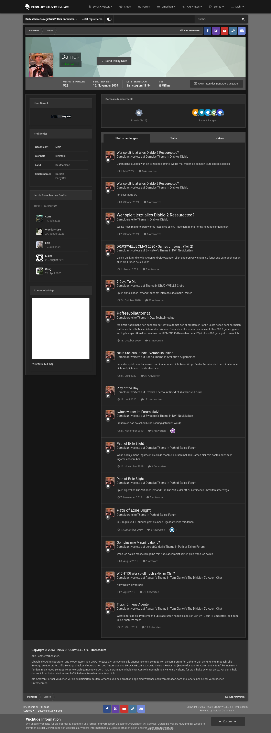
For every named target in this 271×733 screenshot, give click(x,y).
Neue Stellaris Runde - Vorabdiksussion (145, 353)
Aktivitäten (193, 6)
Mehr (238, 6)
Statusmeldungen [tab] (127, 138)
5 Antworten (147, 171)
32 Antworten (154, 300)
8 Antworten (151, 269)
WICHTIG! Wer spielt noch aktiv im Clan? (146, 573)
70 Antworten (149, 592)
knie (47, 242)
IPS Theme (29, 707)
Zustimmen (228, 721)
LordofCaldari (154, 546)
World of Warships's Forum (186, 392)
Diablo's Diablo (179, 156)
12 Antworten (151, 627)
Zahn (149, 357)
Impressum (98, 650)
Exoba (149, 392)
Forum (146, 6)
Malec (48, 255)
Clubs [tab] (173, 138)
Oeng (48, 269)
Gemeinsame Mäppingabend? (138, 542)
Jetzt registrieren (92, 19)
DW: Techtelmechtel (162, 317)
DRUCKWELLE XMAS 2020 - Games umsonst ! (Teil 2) (155, 246)
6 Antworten (157, 430)
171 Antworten (151, 399)
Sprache (28, 710)
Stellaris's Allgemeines (181, 357)
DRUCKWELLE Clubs (171, 285)
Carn (48, 216)
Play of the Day (127, 388)
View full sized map (42, 364)
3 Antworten (157, 466)
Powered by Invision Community (217, 710)
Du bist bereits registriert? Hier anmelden (51, 19)
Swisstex (151, 250)
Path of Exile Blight (130, 444)
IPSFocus (44, 707)
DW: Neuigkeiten (182, 250)
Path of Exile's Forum (183, 447)
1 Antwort (150, 561)
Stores (217, 6)
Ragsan (150, 577)
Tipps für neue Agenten (133, 604)
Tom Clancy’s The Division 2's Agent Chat (196, 577)
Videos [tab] (220, 138)
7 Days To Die (126, 282)
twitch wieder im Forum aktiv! (138, 412)
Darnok (121, 156)
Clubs (127, 6)
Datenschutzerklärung (50, 710)
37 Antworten (150, 375)
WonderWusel (53, 229)
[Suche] (217, 19)
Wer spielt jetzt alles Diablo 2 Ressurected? (148, 153)
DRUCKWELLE (101, 6)
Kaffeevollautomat (133, 313)
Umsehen (167, 6)
